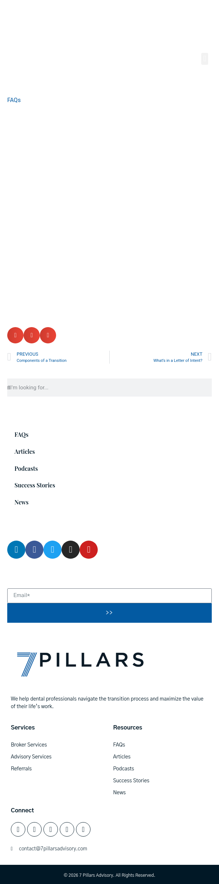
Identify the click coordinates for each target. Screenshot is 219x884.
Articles (24, 451)
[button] (204, 59)
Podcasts (26, 468)
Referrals (21, 768)
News (21, 502)
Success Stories (34, 485)
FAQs (14, 100)
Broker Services (29, 745)
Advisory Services (31, 757)
